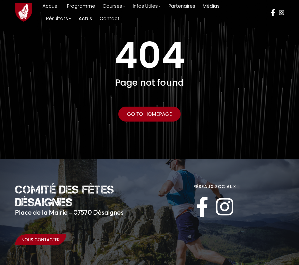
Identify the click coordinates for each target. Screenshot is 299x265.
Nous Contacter (40, 240)
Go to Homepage (149, 114)
